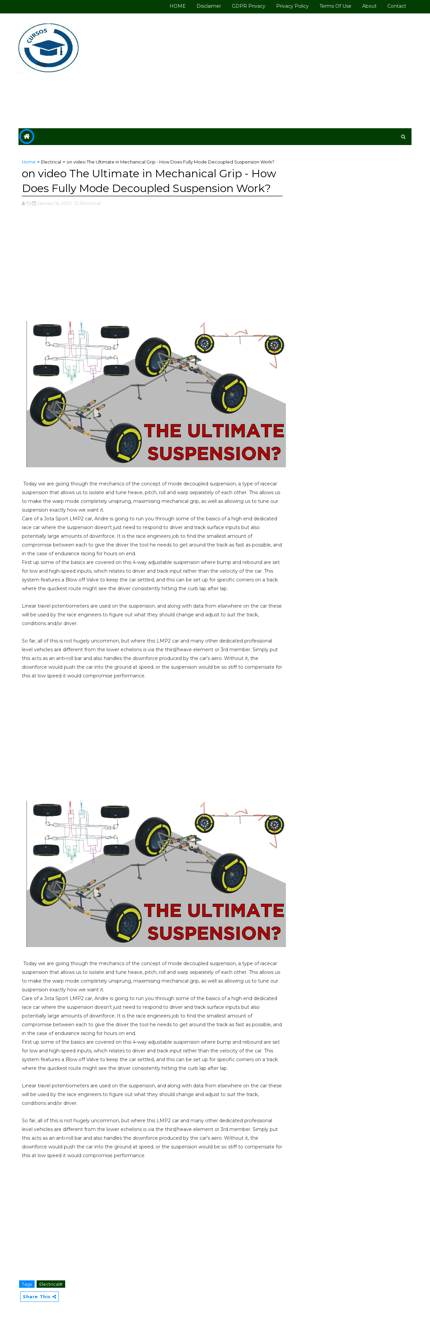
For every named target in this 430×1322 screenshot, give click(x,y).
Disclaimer (209, 6)
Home (29, 161)
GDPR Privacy (248, 6)
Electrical (51, 161)
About (369, 6)
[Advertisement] (289, 71)
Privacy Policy (292, 6)
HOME (178, 6)
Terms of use (335, 6)
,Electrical (89, 203)
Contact (396, 6)
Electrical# (50, 1284)
